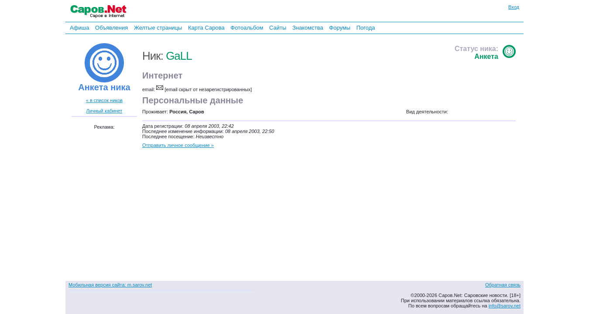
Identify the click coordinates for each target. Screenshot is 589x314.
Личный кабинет (104, 110)
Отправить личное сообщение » (178, 145)
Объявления (111, 27)
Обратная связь (503, 284)
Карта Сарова (206, 27)
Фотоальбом (246, 27)
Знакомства (307, 27)
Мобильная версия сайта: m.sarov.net (110, 284)
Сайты (277, 27)
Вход (513, 7)
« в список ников (104, 100)
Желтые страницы (158, 27)
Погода (365, 27)
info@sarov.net (505, 305)
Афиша (79, 27)
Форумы (339, 27)
